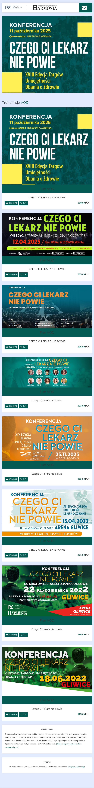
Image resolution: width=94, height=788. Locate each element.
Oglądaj (11, 203)
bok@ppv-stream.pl (76, 767)
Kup (23, 203)
